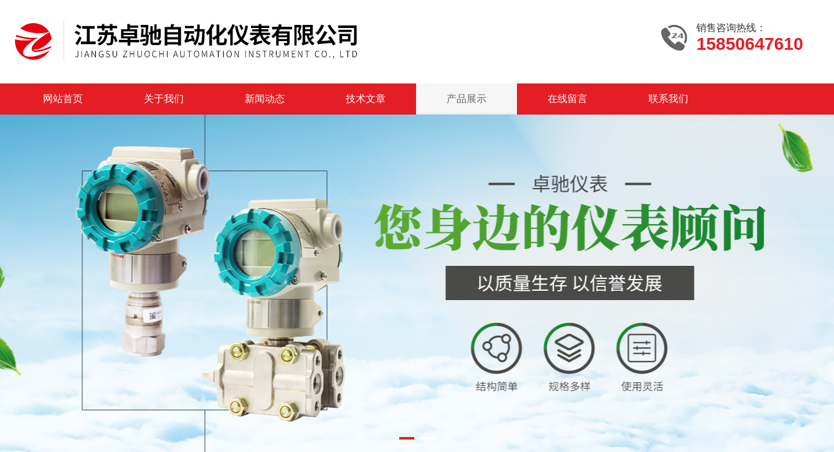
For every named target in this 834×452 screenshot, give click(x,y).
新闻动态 (265, 98)
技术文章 (366, 98)
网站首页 (63, 98)
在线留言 (567, 98)
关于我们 (164, 98)
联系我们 (668, 98)
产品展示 (466, 98)
